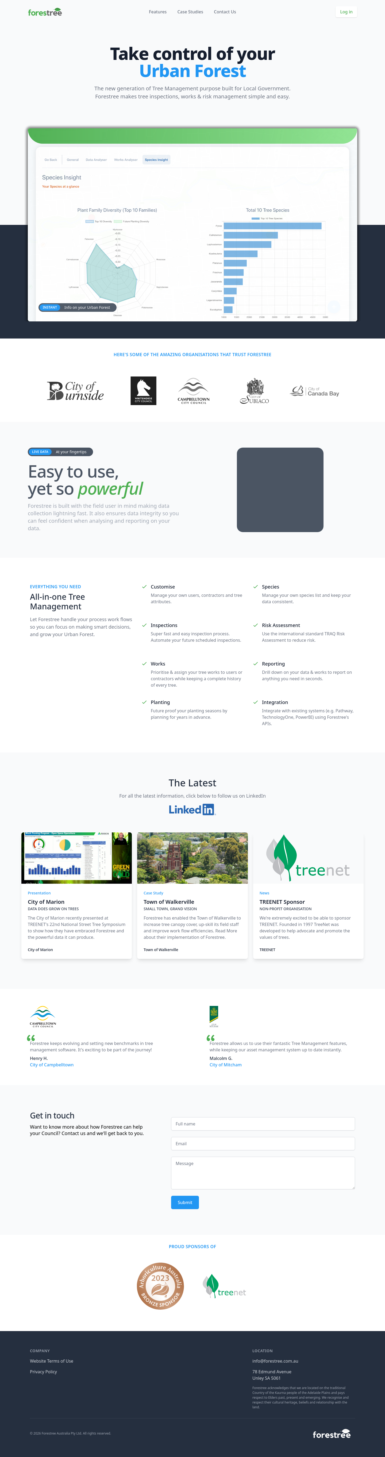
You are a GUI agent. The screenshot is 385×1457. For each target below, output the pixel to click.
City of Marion (40, 949)
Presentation (39, 892)
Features (158, 12)
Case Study (153, 892)
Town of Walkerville (161, 949)
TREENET (267, 949)
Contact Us (225, 12)
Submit (185, 1202)
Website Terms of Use (51, 1361)
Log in (346, 12)
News (265, 892)
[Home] (45, 11)
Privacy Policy (43, 1372)
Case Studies (190, 12)
